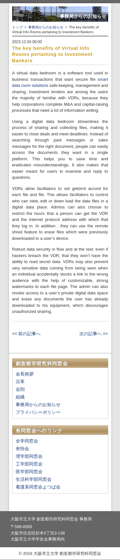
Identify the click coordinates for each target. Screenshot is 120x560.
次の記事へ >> (93, 333)
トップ (17, 27)
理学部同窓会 (29, 456)
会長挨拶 (25, 374)
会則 (20, 389)
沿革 (20, 381)
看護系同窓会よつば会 (38, 487)
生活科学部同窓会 (34, 479)
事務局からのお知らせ (45, 27)
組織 (20, 397)
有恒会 (22, 448)
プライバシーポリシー (38, 412)
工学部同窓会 (29, 464)
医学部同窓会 (29, 471)
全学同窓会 (27, 441)
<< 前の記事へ (26, 333)
